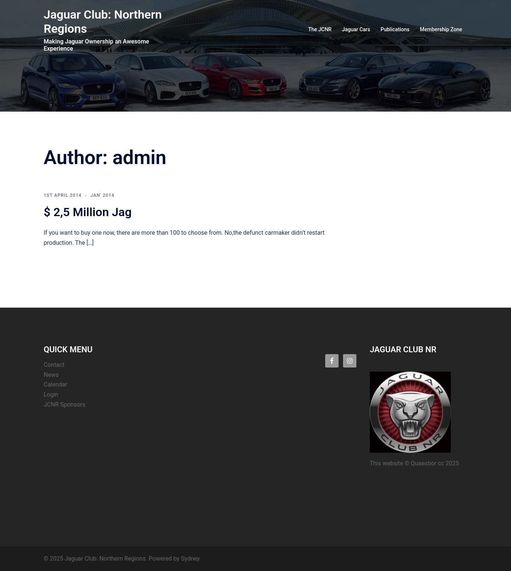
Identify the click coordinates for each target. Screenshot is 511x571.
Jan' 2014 (102, 195)
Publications (395, 29)
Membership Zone (441, 29)
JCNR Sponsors (64, 404)
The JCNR (319, 29)
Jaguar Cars (356, 29)
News (51, 374)
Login (51, 394)
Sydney (190, 558)
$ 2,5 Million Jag (88, 212)
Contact (54, 364)
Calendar (55, 384)
